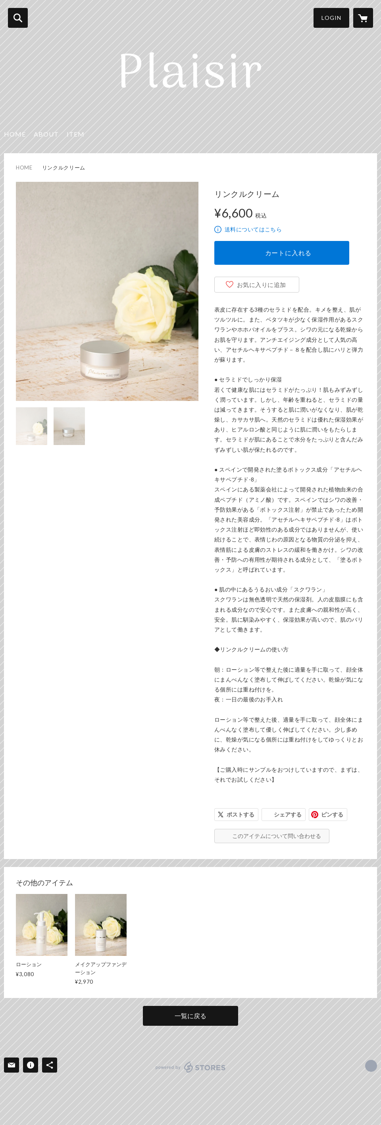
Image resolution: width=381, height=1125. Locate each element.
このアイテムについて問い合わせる (276, 835)
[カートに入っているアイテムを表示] (363, 18)
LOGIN (331, 17)
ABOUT (46, 134)
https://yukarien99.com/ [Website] (371, 1066)
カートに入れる (288, 252)
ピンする (332, 814)
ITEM (76, 134)
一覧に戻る (190, 1015)
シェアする (288, 814)
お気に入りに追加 (261, 284)
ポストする (240, 814)
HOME (15, 134)
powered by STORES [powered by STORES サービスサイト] (191, 1067)
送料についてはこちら (253, 229)
